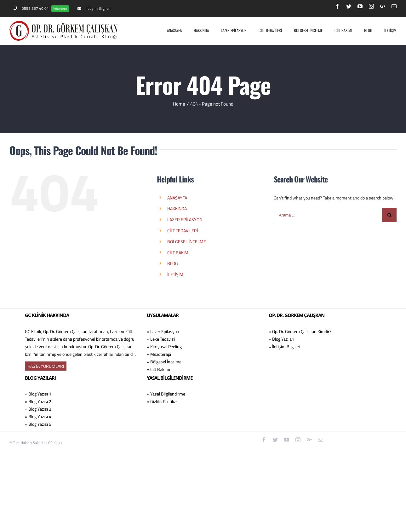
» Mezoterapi (159, 354)
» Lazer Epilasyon (163, 331)
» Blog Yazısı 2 (38, 401)
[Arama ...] (328, 215)
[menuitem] (41, 8)
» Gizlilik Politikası (163, 401)
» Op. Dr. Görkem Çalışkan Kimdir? (300, 331)
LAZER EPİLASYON (184, 219)
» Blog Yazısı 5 (38, 424)
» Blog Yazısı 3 (38, 409)
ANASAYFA (177, 197)
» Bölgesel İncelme (164, 361)
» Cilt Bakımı (158, 369)
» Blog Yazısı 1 (38, 393)
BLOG (172, 263)
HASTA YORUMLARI (45, 366)
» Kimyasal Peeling (164, 346)
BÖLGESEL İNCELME (186, 241)
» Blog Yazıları (281, 339)
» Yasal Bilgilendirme (166, 393)
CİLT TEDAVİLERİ (182, 230)
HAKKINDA (177, 208)
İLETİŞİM (175, 274)
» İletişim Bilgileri (284, 346)
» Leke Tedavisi (161, 339)
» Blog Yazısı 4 (38, 416)
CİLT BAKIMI (178, 252)
